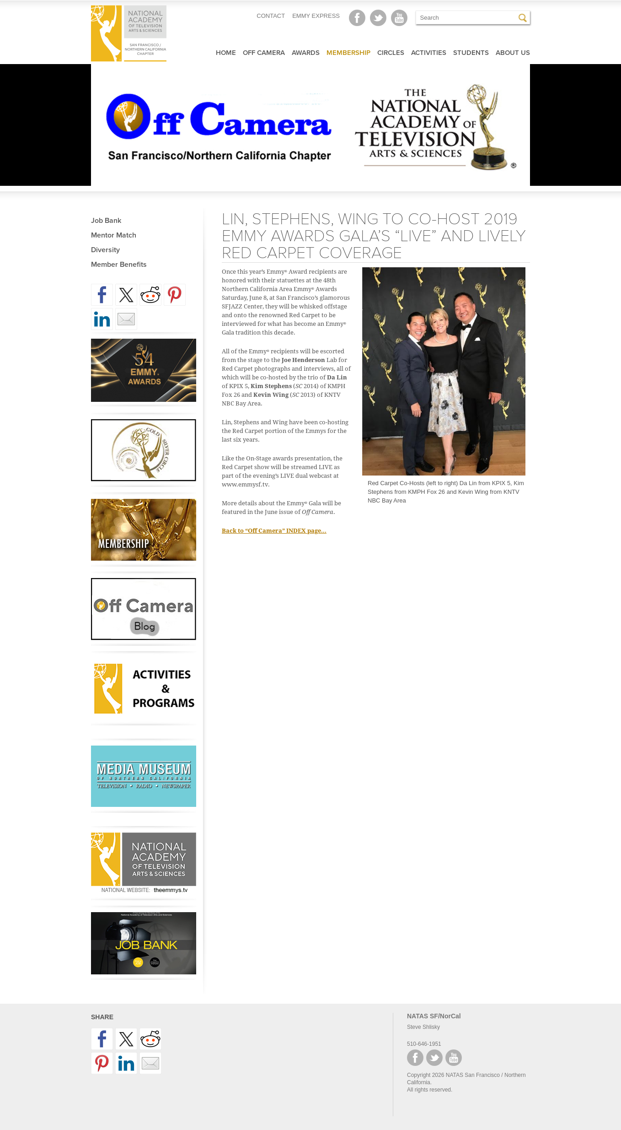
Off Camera (264, 53)
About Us (513, 53)
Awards (306, 53)
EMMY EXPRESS (316, 15)
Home (226, 53)
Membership (348, 53)
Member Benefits (119, 264)
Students (471, 53)
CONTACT (271, 15)
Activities (428, 53)
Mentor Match (113, 235)
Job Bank (106, 220)
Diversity (105, 249)
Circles (390, 53)
